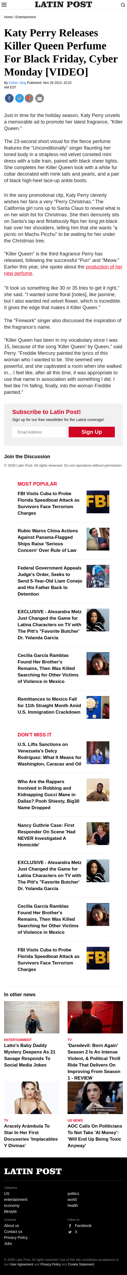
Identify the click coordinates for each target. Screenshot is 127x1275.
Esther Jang (18, 83)
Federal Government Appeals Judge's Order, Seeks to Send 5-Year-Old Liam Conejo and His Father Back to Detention (50, 581)
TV (70, 1040)
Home (8, 17)
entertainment (15, 1199)
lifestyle (10, 1211)
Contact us (13, 1231)
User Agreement (21, 1264)
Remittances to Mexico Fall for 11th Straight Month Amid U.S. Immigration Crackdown (49, 706)
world (72, 1199)
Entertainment (25, 17)
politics (73, 1193)
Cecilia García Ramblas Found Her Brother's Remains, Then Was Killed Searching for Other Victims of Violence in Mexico (48, 668)
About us (11, 1225)
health (73, 1205)
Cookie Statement (81, 1264)
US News (75, 1120)
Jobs (8, 1243)
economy (12, 1205)
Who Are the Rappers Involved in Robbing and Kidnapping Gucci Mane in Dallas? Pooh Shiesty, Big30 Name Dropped (48, 794)
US (6, 1193)
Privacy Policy (16, 1237)
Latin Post (64, 4)
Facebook (83, 1225)
